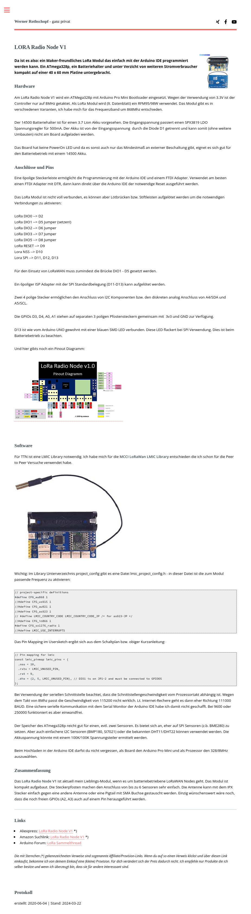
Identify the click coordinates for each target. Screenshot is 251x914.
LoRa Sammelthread (64, 842)
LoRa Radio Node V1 (56, 830)
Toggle (9, 10)
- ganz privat (42, 21)
